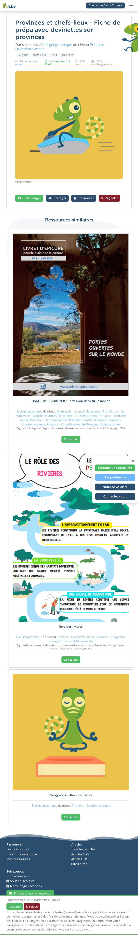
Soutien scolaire (20, 881)
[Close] (133, 461)
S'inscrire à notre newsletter (30, 893)
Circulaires (79, 864)
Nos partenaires (115, 477)
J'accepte (15, 907)
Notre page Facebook (24, 886)
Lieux (53, 55)
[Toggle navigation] (131, 5)
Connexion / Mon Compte (105, 5)
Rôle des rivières (71, 626)
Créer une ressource (21, 854)
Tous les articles (83, 849)
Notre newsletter (115, 486)
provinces (67, 55)
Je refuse (32, 907)
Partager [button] (57, 198)
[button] (83, 198)
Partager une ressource (115, 467)
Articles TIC (79, 859)
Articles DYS (80, 854)
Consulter (71, 439)
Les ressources (17, 849)
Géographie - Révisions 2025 (71, 795)
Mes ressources (18, 859)
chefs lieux (39, 55)
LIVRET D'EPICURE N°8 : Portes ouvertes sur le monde (70, 401)
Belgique (23, 55)
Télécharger (29, 198)
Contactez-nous (115, 496)
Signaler (109, 198)
